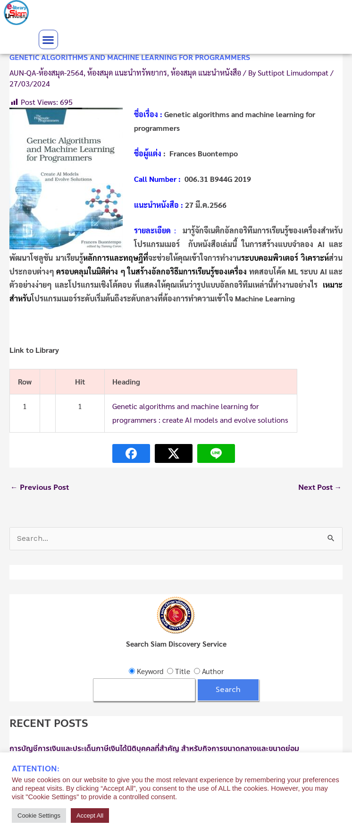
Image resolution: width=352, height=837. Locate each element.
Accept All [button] (89, 815)
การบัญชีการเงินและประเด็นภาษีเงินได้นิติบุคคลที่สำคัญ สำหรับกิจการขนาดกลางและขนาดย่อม (154, 748)
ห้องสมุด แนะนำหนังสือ (206, 72)
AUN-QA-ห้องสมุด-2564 (46, 72)
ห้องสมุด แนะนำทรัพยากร (127, 72)
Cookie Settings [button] (38, 815)
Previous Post (39, 487)
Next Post (320, 487)
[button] (48, 39)
